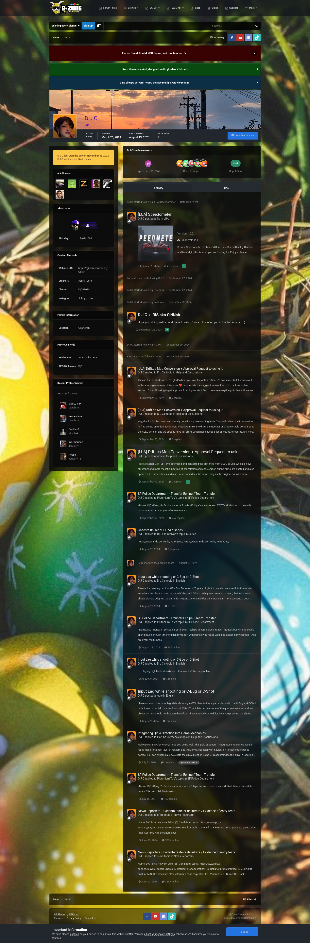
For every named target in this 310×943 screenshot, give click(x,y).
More (252, 10)
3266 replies (170, 840)
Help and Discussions (189, 372)
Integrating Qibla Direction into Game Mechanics (172, 733)
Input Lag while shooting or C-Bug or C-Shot (168, 577)
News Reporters (184, 814)
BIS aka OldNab (166, 314)
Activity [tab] (158, 188)
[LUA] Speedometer (165, 201)
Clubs (234, 10)
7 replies (175, 397)
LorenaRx (132, 278)
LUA (166, 218)
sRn (159, 814)
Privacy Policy (73, 918)
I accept (242, 931)
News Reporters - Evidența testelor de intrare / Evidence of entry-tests (186, 811)
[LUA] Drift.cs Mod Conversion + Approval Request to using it (180, 368)
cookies (74, 934)
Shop (217, 10)
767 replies (177, 518)
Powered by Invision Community (239, 918)
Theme (58, 918)
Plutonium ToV (166, 497)
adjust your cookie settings (159, 934)
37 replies (171, 549)
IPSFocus (73, 914)
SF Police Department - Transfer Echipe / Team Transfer (177, 494)
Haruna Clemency (168, 737)
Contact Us (90, 918)
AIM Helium (75, 416)
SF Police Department (200, 497)
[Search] (231, 25)
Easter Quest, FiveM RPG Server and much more (152, 53)
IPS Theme (59, 914)
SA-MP (173, 10)
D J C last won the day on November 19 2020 (83, 155)
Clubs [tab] (225, 188)
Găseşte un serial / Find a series (160, 530)
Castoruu (159, 302)
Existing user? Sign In (65, 25)
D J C (130, 201)
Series (192, 534)
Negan (72, 454)
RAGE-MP (196, 10)
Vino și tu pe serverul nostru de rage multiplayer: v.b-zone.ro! (155, 82)
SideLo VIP (74, 403)
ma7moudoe (75, 442)
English (180, 580)
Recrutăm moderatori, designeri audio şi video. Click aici (155, 69)
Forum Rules (130, 10)
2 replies (167, 762)
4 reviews (171, 266)
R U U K (158, 344)
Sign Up (88, 25)
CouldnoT (73, 429)
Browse (151, 10)
